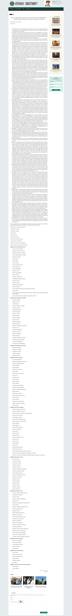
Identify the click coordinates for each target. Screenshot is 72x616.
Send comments (44, 612)
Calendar (28, 8)
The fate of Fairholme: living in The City (56, 70)
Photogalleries (18, 8)
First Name (52, 84)
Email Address (52, 81)
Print (47, 12)
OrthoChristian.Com (13, 595)
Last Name (52, 87)
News (23, 8)
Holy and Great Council (17, 21)
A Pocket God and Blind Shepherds (56, 24)
